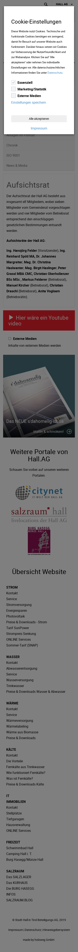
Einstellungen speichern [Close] (28, 102)
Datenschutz (54, 72)
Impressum (39, 128)
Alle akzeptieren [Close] (39, 119)
